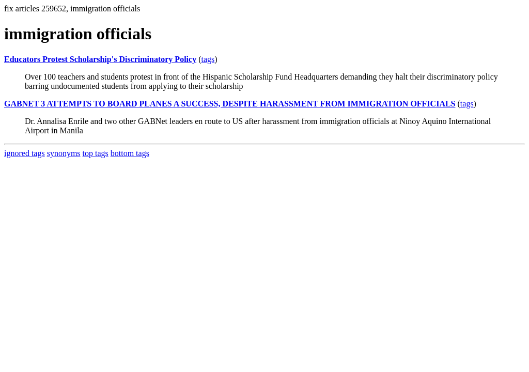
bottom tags (130, 153)
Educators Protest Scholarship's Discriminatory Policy (100, 59)
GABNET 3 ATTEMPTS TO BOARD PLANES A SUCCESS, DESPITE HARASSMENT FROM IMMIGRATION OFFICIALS (230, 103)
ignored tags (24, 153)
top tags (95, 153)
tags (207, 59)
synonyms (64, 153)
